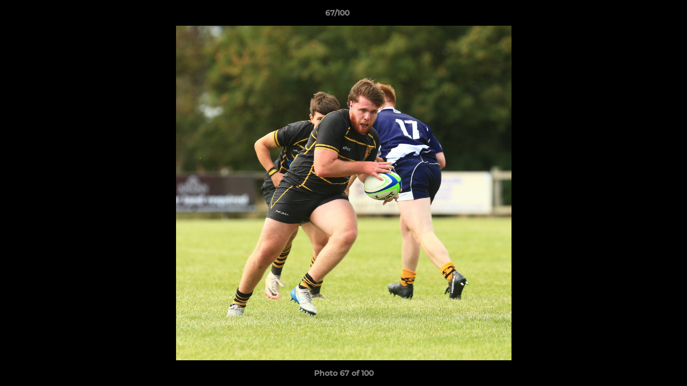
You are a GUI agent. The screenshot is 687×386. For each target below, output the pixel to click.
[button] (641, 15)
